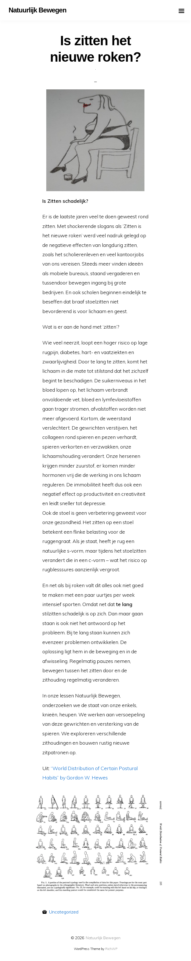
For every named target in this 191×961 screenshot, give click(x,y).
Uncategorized (63, 912)
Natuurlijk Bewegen (103, 937)
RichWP (111, 949)
